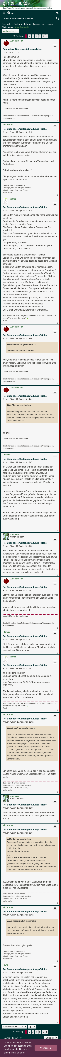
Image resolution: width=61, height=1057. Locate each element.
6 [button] (43, 36)
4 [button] (36, 36)
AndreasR (24, 27)
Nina (17, 27)
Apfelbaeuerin (16, 41)
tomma (7, 455)
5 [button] (39, 36)
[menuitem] (11, 13)
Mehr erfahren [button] (18, 1053)
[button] (46, 36)
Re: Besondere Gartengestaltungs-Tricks (25, 129)
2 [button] (29, 36)
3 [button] (33, 36)
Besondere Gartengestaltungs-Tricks (20, 24)
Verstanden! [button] (45, 1048)
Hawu (5, 965)
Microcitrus (8, 124)
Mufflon (13, 199)
